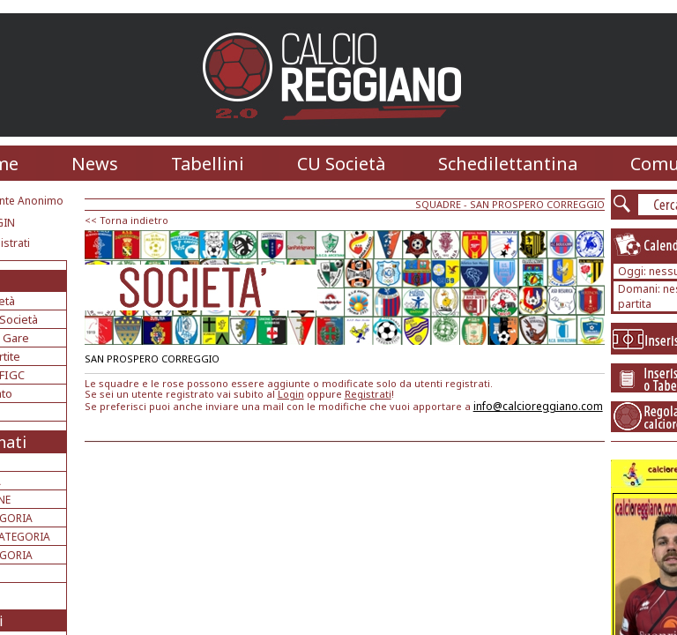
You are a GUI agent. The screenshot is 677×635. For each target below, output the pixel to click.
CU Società (341, 164)
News (94, 164)
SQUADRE (438, 204)
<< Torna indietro (126, 220)
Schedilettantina (507, 164)
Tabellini (207, 164)
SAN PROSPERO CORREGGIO (537, 204)
